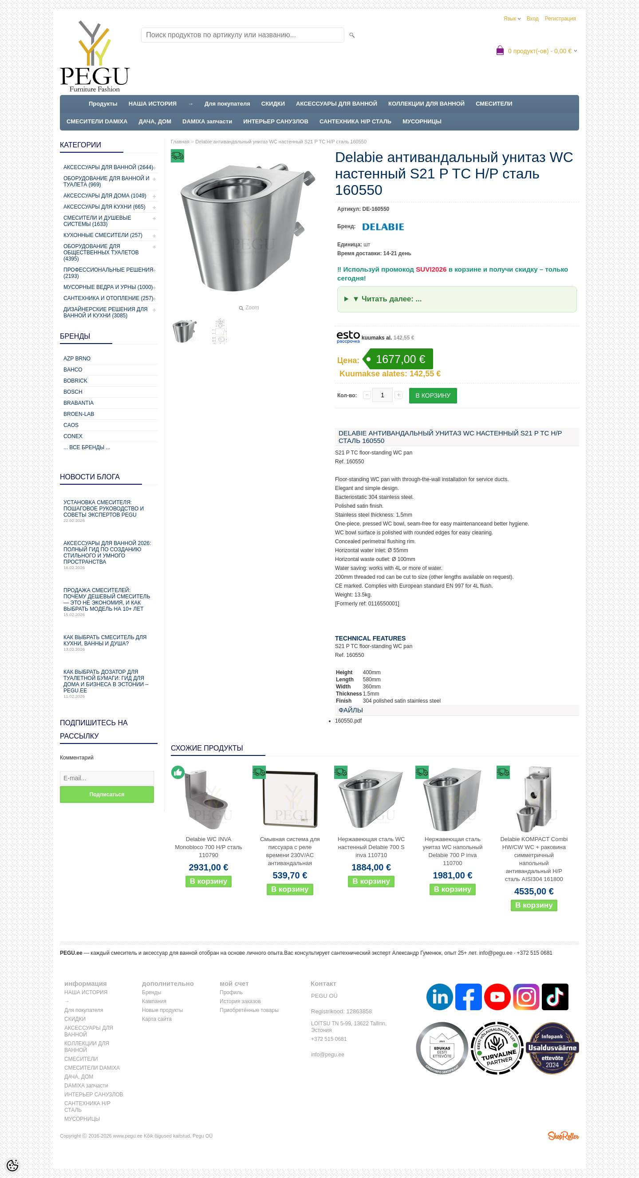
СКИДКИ (273, 103)
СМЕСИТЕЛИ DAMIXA (97, 121)
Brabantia (78, 403)
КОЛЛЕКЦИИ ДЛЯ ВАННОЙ (426, 103)
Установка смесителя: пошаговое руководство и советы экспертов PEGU (108, 511)
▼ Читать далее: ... (387, 299)
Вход (533, 19)
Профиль (231, 992)
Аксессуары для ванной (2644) (108, 167)
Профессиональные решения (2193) (108, 273)
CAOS (71, 425)
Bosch (73, 392)
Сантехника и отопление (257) (108, 298)
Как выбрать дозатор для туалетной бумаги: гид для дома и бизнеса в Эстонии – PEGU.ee (108, 684)
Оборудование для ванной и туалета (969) (106, 181)
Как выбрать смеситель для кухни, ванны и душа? (108, 643)
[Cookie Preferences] (12, 1166)
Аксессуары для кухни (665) (104, 207)
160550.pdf (348, 721)
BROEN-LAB (78, 414)
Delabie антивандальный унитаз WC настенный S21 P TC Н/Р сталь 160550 (281, 141)
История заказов (240, 1001)
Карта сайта (157, 1019)
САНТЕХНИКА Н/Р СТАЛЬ (355, 121)
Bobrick (75, 381)
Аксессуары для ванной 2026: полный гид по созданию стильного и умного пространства (108, 555)
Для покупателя (227, 103)
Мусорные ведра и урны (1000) (108, 287)
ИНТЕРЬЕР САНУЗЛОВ (275, 121)
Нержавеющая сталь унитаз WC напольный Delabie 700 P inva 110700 (452, 851)
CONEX (73, 436)
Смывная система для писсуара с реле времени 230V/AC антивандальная (290, 851)
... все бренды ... (86, 447)
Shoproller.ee (563, 1135)
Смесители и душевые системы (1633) (97, 221)
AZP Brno (77, 359)
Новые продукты (162, 1010)
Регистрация (560, 19)
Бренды (151, 992)
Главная (180, 141)
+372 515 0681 (329, 1039)
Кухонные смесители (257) (102, 235)
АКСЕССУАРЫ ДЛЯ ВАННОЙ (336, 103)
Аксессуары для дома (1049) (104, 196)
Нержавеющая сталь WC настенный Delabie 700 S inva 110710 (371, 847)
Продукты (103, 103)
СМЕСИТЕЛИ (494, 103)
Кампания (154, 1001)
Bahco (73, 370)
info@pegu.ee (496, 953)
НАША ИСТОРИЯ (153, 103)
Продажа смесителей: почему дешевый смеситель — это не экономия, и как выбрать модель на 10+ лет (108, 602)
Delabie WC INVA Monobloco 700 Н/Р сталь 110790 (208, 847)
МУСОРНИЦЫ (422, 121)
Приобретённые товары (249, 1010)
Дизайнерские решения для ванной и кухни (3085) (105, 312)
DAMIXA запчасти (207, 121)
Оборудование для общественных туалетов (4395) (101, 252)
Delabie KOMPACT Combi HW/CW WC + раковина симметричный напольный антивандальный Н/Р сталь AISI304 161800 (534, 859)
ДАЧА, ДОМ (154, 121)
